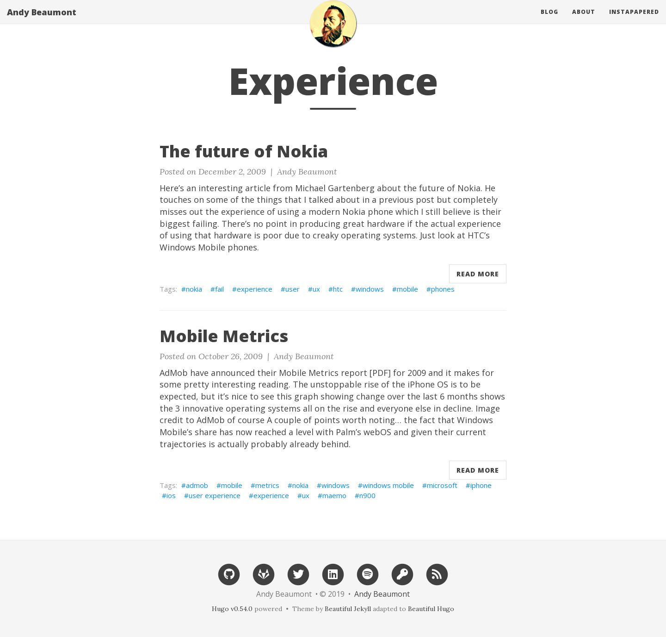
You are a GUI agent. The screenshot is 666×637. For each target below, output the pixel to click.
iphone (481, 485)
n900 (367, 495)
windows (370, 289)
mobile (407, 289)
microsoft (442, 485)
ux (316, 289)
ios (171, 495)
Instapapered (634, 21)
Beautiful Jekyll (348, 609)
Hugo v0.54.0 (232, 609)
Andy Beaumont (41, 20)
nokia (194, 289)
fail (219, 289)
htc (338, 289)
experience (254, 289)
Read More (477, 273)
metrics (267, 485)
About (583, 21)
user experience (214, 495)
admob (197, 485)
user (292, 289)
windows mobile (388, 485)
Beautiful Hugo (431, 609)
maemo (334, 495)
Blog (549, 21)
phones (443, 289)
